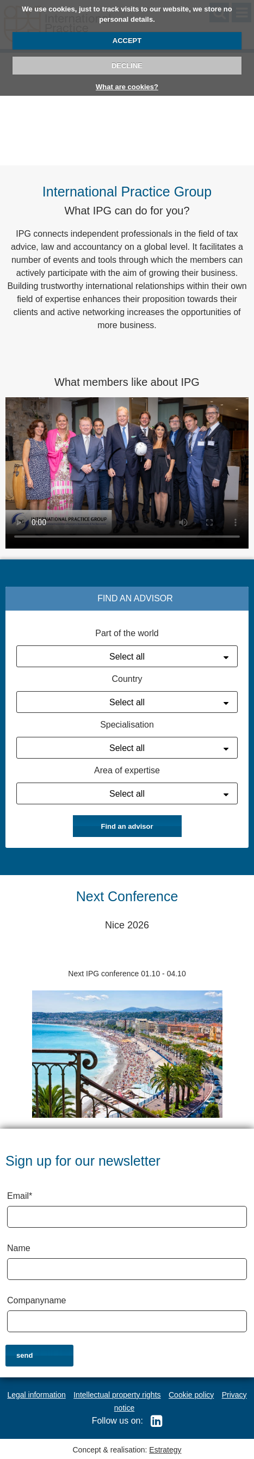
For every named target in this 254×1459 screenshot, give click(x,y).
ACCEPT (127, 40)
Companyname (36, 1300)
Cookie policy (191, 1394)
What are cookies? (127, 87)
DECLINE (127, 65)
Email (19, 1196)
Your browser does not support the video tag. (127, 472)
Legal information (36, 1394)
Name (18, 1248)
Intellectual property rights (116, 1394)
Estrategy (165, 1449)
